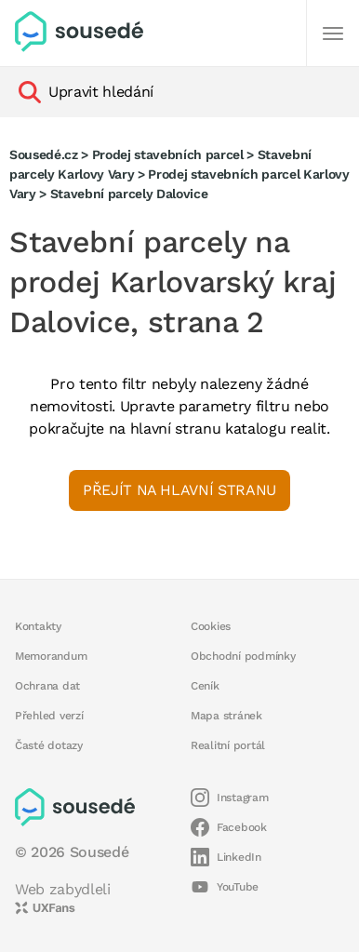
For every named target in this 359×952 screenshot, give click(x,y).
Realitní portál (228, 745)
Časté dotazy (49, 745)
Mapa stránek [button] (226, 715)
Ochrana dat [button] (47, 685)
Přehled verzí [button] (49, 715)
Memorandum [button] (50, 656)
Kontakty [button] (38, 626)
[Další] (333, 33)
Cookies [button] (211, 626)
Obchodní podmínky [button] (243, 656)
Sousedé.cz (43, 154)
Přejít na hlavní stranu (179, 490)
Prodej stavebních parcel (168, 154)
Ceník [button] (205, 685)
